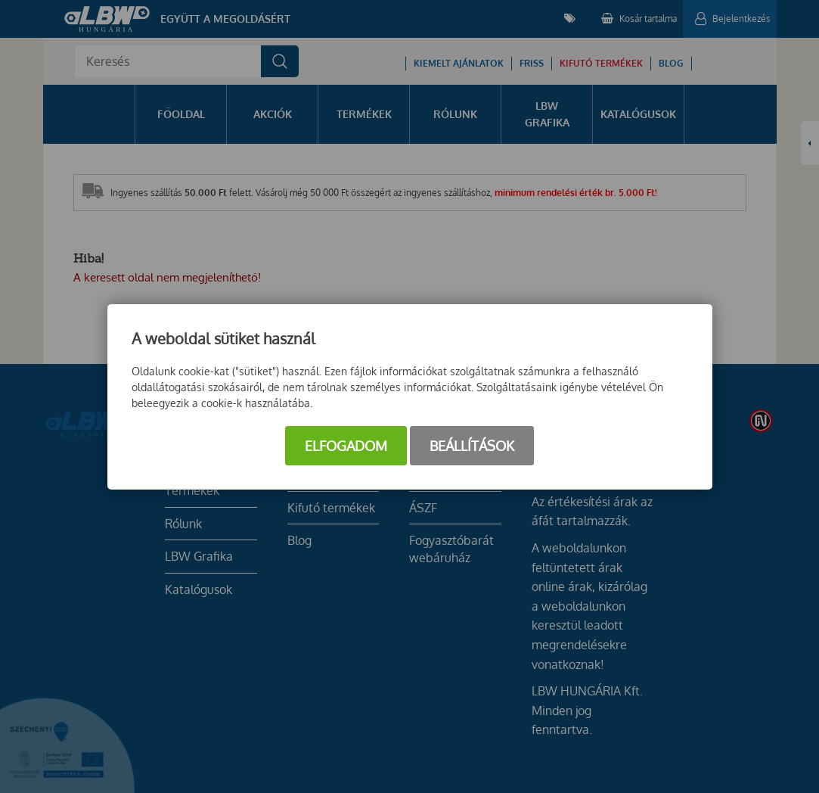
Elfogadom (346, 445)
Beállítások (472, 445)
